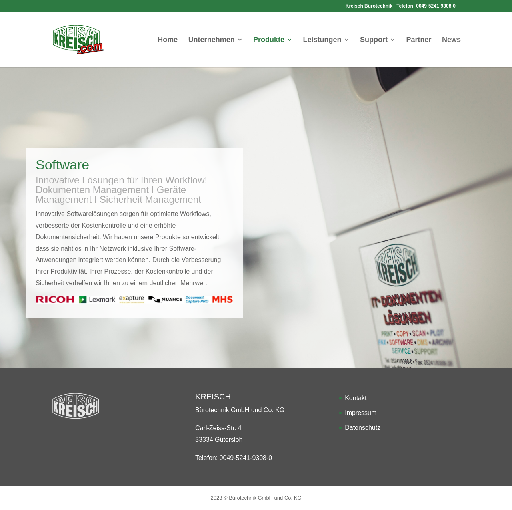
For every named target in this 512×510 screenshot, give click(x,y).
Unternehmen (211, 40)
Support (374, 40)
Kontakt (355, 398)
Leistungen (322, 40)
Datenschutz (362, 427)
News (451, 40)
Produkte (268, 40)
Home (168, 40)
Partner (418, 40)
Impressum (360, 412)
